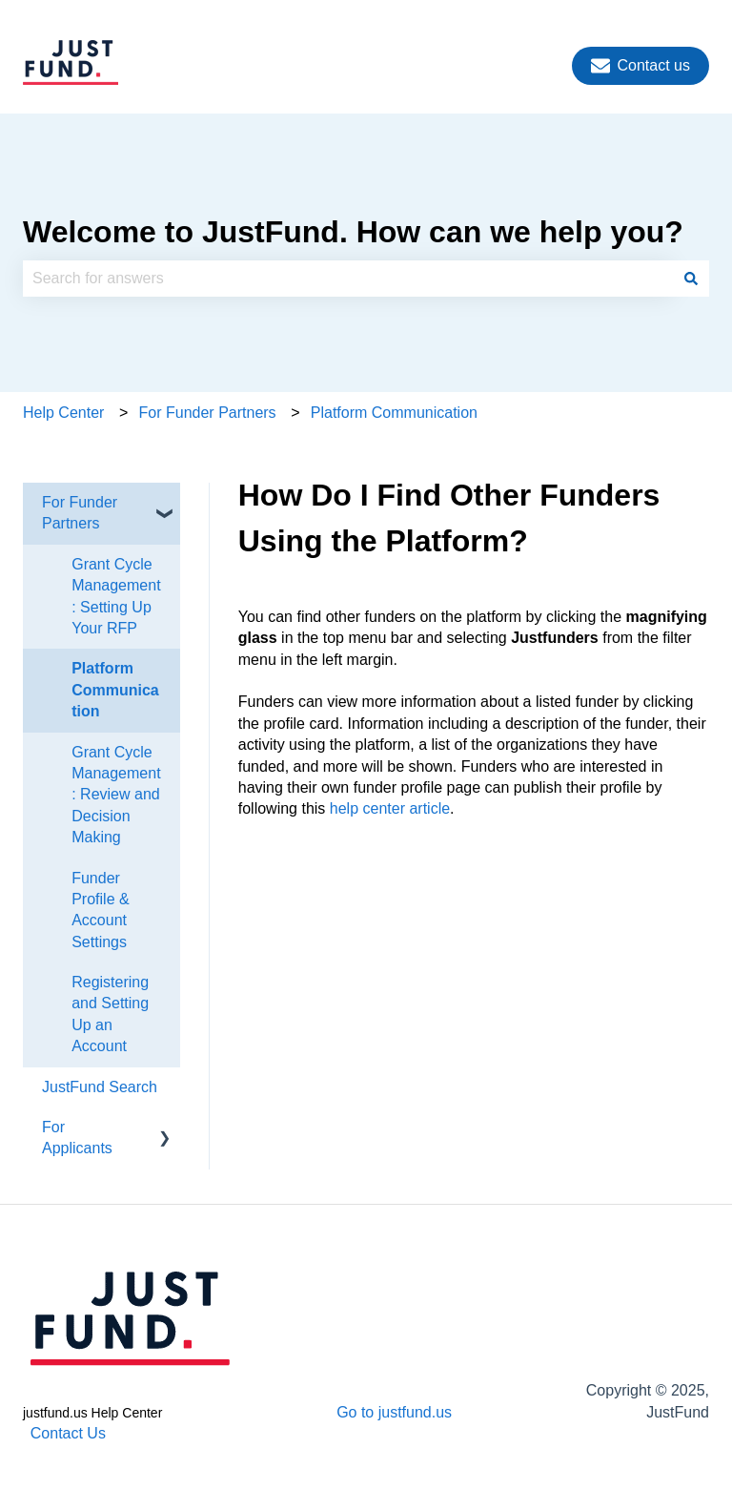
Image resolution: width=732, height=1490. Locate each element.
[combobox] (348, 278)
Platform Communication (394, 412)
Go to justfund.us (394, 1412)
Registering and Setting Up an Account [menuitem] (110, 1014)
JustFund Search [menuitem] (99, 1087)
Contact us (640, 65)
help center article (390, 808)
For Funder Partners (207, 412)
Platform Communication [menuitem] (115, 689)
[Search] (691, 278)
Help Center (63, 412)
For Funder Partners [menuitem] (79, 512)
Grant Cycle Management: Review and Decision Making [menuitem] (115, 795)
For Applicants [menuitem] (77, 1137)
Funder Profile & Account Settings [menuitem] (100, 910)
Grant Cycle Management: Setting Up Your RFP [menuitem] (115, 596)
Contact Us (68, 1433)
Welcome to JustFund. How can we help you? (353, 232)
